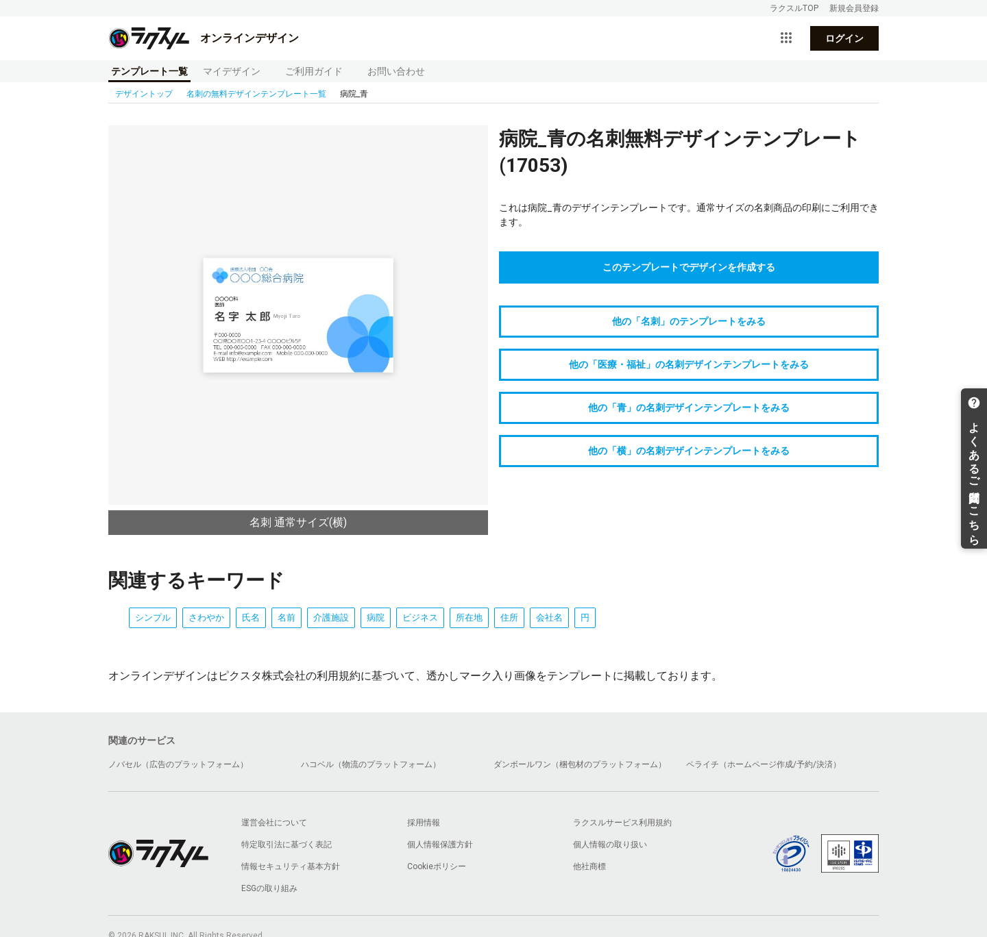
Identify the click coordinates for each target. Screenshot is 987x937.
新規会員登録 (854, 8)
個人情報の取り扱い (610, 844)
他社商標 (589, 866)
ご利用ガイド (314, 71)
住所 (509, 617)
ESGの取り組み (269, 888)
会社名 (549, 617)
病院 (376, 617)
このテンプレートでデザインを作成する (688, 267)
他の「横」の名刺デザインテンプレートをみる (689, 450)
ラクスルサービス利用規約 (622, 822)
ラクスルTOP (794, 8)
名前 (286, 617)
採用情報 (423, 822)
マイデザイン (231, 71)
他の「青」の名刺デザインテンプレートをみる (689, 407)
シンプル (153, 617)
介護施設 (331, 617)
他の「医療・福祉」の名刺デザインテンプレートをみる (689, 364)
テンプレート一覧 (149, 71)
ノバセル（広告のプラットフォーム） (178, 764)
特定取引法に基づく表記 (286, 844)
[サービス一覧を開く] (786, 38)
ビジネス (420, 617)
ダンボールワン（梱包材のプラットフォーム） (580, 764)
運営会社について (274, 822)
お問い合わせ (396, 71)
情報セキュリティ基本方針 (290, 866)
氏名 (251, 617)
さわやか (206, 617)
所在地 (469, 617)
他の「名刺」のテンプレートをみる (689, 321)
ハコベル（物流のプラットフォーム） (371, 764)
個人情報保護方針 (440, 844)
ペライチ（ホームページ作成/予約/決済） (763, 764)
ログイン (844, 38)
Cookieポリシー (436, 866)
